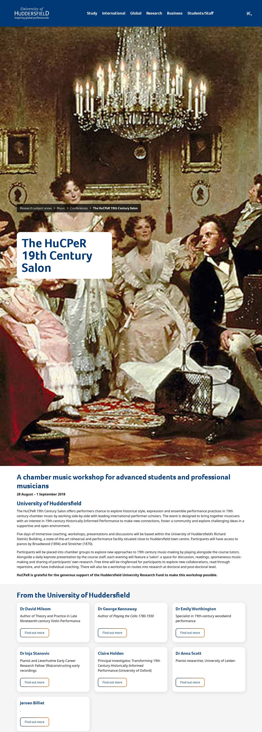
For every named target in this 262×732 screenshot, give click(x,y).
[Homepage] (32, 13)
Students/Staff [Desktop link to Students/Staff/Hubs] (200, 13)
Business (175, 13)
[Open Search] (249, 13)
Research (154, 13)
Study (92, 13)
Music (61, 208)
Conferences (79, 208)
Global (135, 13)
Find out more (34, 633)
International (113, 13)
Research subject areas (36, 208)
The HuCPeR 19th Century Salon (115, 208)
